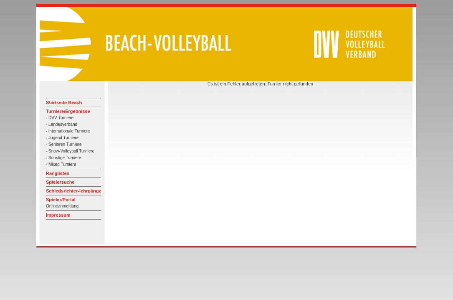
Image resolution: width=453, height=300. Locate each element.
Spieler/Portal (61, 199)
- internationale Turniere (68, 131)
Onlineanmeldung (62, 206)
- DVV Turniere (59, 117)
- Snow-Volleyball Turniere (70, 151)
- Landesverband (61, 124)
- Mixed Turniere (61, 164)
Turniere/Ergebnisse (68, 111)
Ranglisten (57, 173)
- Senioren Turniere (64, 144)
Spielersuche (60, 182)
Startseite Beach (64, 102)
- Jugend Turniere (62, 137)
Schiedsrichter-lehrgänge (73, 190)
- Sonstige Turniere (63, 157)
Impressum (58, 215)
